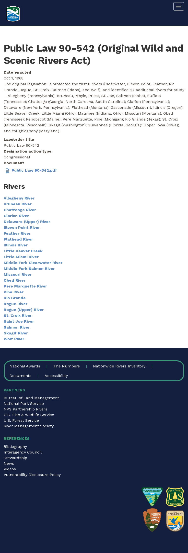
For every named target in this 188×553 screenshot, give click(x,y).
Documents (20, 375)
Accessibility (56, 375)
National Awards (25, 366)
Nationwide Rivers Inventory (119, 366)
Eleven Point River (22, 227)
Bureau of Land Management (31, 398)
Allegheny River (19, 198)
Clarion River (16, 215)
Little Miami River (21, 256)
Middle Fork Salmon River (29, 268)
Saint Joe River (19, 321)
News (9, 463)
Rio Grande (15, 298)
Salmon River (17, 327)
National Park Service (24, 403)
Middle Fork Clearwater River (33, 262)
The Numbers (66, 366)
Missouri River (18, 274)
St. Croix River (18, 315)
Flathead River (18, 239)
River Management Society (29, 426)
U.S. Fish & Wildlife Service (29, 415)
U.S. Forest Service (21, 420)
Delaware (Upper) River (27, 221)
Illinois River (16, 245)
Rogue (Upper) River (24, 309)
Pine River (14, 292)
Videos (10, 469)
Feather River (17, 233)
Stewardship (15, 458)
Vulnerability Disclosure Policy (32, 474)
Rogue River (15, 303)
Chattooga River (20, 210)
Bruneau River (18, 204)
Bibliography (15, 446)
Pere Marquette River (25, 286)
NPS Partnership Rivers (25, 409)
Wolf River (14, 339)
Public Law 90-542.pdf (34, 170)
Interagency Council (23, 452)
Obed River (14, 280)
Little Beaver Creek (23, 251)
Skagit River (16, 333)
